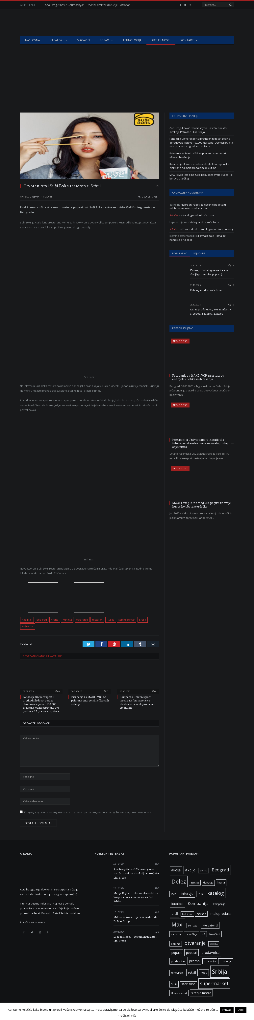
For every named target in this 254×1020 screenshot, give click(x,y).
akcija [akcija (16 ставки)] (176, 870)
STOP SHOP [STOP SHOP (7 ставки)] (188, 984)
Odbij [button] (241, 1009)
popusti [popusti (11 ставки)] (191, 953)
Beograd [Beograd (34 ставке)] (220, 870)
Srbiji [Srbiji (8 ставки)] (174, 984)
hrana (54, 619)
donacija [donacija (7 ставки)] (208, 882)
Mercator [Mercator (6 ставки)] (193, 925)
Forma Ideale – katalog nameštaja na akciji (208, 229)
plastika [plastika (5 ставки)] (214, 944)
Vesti (156, 196)
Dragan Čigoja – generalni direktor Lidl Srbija (135, 939)
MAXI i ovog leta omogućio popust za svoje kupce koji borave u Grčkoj (201, 504)
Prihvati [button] (226, 1009)
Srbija (142, 619)
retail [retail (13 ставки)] (192, 972)
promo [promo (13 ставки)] (194, 961)
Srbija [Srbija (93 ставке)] (219, 971)
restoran (97, 619)
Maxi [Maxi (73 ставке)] (177, 924)
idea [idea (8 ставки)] (173, 894)
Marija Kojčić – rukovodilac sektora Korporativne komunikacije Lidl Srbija (136, 897)
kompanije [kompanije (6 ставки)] (219, 904)
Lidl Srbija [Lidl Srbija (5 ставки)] (187, 914)
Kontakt (187, 40)
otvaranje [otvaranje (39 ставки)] (195, 943)
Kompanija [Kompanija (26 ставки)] (198, 903)
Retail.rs (173, 215)
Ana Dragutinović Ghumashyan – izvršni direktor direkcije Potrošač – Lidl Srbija (90, 5)
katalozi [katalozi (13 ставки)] (177, 903)
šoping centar (126, 619)
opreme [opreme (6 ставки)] (175, 943)
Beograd (42, 619)
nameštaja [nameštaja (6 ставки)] (191, 934)
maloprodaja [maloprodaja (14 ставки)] (220, 913)
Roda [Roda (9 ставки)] (203, 972)
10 (231, 304)
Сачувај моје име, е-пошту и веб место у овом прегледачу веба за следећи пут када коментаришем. (88, 812)
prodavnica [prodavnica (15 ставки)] (210, 952)
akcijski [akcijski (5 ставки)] (203, 870)
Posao (104, 40)
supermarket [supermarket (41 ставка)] (214, 983)
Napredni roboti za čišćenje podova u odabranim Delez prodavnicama (197, 206)
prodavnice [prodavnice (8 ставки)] (178, 961)
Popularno (179, 253)
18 (231, 284)
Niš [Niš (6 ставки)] (203, 934)
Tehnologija (132, 40)
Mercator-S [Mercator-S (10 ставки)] (210, 925)
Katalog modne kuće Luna (198, 215)
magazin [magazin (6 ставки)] (201, 913)
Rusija (110, 619)
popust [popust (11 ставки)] (176, 953)
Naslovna (32, 40)
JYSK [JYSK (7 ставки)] (200, 894)
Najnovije (199, 253)
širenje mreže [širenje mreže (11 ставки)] (201, 993)
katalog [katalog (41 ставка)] (215, 893)
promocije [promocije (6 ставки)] (226, 961)
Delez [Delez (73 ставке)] (178, 881)
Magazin (83, 40)
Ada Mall (27, 619)
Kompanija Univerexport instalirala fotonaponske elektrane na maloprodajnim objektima (137, 702)
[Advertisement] (127, 74)
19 (231, 265)
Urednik (34, 196)
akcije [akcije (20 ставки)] (190, 870)
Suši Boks (27, 626)
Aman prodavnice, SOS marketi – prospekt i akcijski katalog (211, 311)
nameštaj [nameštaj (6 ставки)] (176, 934)
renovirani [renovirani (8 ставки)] (177, 972)
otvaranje (82, 619)
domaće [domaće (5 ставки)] (194, 882)
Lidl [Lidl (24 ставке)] (174, 913)
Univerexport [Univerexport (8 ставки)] (179, 993)
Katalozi (56, 40)
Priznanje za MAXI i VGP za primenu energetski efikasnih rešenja (90, 700)
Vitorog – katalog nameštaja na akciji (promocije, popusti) (209, 272)
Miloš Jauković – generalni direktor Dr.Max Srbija (136, 919)
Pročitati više (127, 1015)
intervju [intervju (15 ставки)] (187, 893)
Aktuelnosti (160, 40)
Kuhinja (67, 619)
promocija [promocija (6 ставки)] (210, 961)
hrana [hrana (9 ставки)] (221, 882)
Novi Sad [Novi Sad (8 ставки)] (214, 934)
